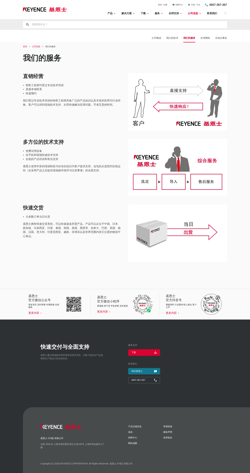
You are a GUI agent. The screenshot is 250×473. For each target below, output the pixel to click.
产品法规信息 (135, 426)
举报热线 (167, 426)
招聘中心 (177, 5)
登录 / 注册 (162, 5)
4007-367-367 (218, 4)
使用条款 (167, 437)
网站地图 (132, 443)
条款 (130, 432)
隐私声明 (167, 432)
